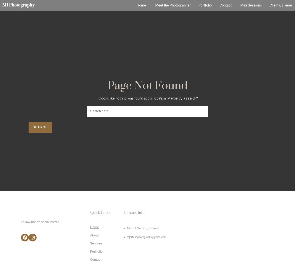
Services (96, 243)
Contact (96, 260)
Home (94, 227)
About (94, 235)
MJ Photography (18, 5)
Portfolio (96, 252)
